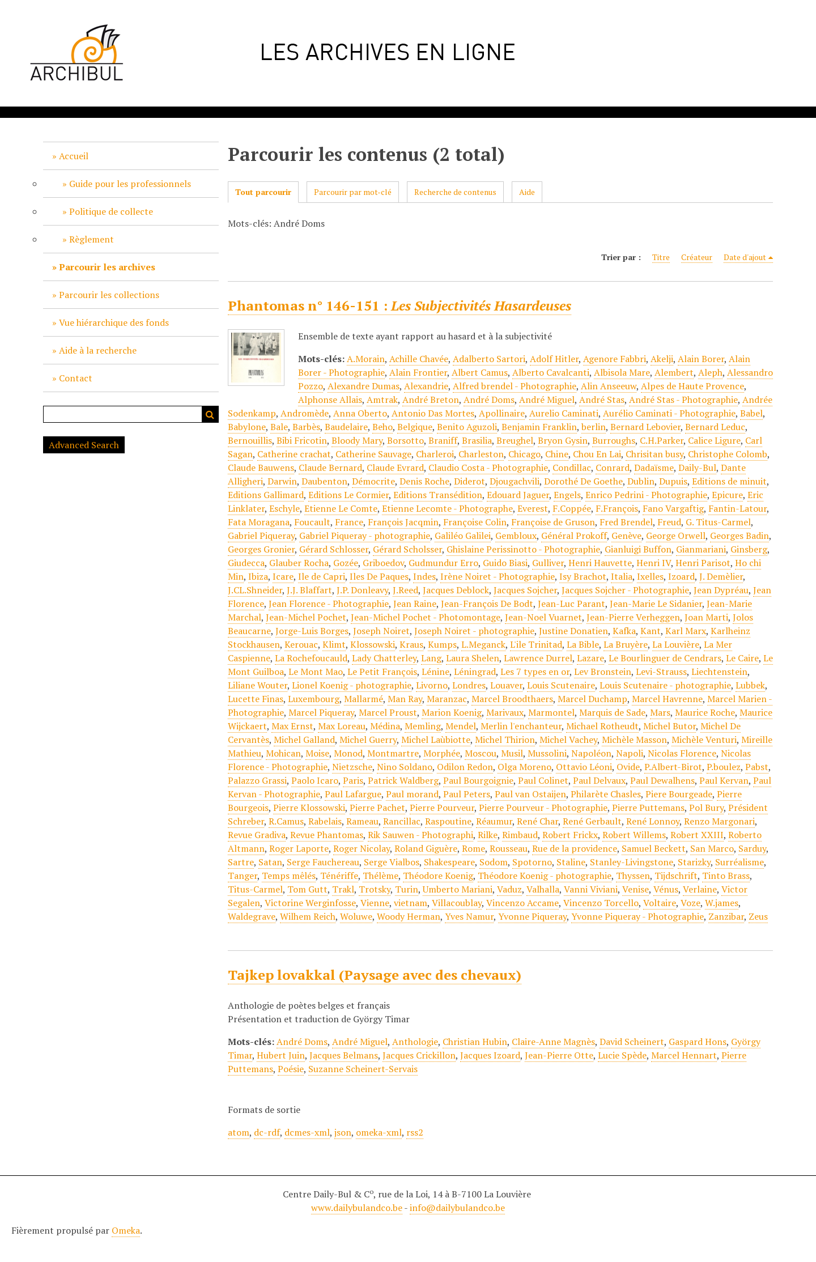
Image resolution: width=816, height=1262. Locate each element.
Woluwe (356, 916)
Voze (690, 902)
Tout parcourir (263, 191)
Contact (75, 378)
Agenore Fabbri (614, 358)
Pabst (756, 766)
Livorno (432, 685)
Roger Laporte (299, 848)
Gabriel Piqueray (261, 535)
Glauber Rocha (299, 562)
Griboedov (383, 562)
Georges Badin (739, 535)
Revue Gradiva (257, 834)
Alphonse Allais (330, 399)
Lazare (590, 658)
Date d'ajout (745, 257)
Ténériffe (339, 875)
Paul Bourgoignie (478, 780)
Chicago (524, 454)
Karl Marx (685, 630)
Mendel (460, 726)
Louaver (506, 685)
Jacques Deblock (456, 590)
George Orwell (676, 535)
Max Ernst (292, 726)
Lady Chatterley (384, 658)
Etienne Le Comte (340, 508)
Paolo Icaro (314, 780)
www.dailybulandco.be (356, 1207)
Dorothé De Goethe (583, 481)
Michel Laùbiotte (435, 739)
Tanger (242, 875)
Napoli (629, 753)
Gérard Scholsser (407, 549)
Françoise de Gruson (553, 522)
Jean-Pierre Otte (559, 1055)
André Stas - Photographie (683, 399)
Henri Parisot (702, 562)
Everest (532, 508)
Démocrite (373, 481)
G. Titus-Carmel (718, 522)
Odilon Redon (465, 766)
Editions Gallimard (266, 494)
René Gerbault (592, 821)
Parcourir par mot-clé (353, 191)
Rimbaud (520, 834)
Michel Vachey (568, 739)
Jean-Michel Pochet (306, 617)
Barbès (306, 426)
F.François (617, 508)
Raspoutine (448, 821)
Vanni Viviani (591, 889)
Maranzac (447, 698)
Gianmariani (701, 549)
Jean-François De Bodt (487, 603)
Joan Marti (706, 617)
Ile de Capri (321, 576)
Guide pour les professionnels (130, 183)
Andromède (304, 413)
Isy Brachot (582, 576)
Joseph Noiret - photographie (474, 630)
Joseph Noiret (381, 630)
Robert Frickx (570, 834)
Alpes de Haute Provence (692, 386)
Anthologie (415, 1041)
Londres (469, 685)
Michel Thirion (505, 739)
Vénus (665, 889)
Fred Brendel (626, 522)
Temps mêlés (289, 875)
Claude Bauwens (261, 467)
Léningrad (475, 671)
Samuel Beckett (654, 848)
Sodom (493, 862)
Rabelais (325, 821)
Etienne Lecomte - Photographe (447, 508)
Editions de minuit (729, 481)
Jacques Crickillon (419, 1055)
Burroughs (613, 440)
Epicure (727, 494)
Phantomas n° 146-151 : (399, 305)
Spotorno (532, 862)
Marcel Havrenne (667, 698)
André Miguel (547, 399)
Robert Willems (634, 834)
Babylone (247, 426)
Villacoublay (457, 902)
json (342, 1132)
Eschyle (284, 508)
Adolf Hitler (554, 358)
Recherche (210, 414)
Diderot (469, 481)
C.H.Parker (661, 440)
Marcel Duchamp (592, 698)
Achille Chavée (418, 358)
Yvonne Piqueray (532, 916)
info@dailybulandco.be (457, 1207)
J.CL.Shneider (255, 590)
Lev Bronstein (602, 671)
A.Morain (366, 358)
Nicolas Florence (682, 753)
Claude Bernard (330, 467)
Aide (527, 191)
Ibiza (258, 576)
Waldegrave (251, 916)
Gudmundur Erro (443, 562)
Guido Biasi (505, 562)
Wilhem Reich (307, 916)
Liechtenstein (719, 671)
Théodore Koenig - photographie (544, 875)
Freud (669, 522)
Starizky (694, 862)
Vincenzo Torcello (601, 902)
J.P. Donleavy (362, 590)
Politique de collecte (111, 211)
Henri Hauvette (600, 562)
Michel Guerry (368, 739)
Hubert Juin (281, 1055)
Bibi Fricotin (302, 440)
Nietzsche (352, 766)
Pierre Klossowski (309, 807)
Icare (283, 576)
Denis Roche (424, 481)
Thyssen (633, 875)
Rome (473, 848)
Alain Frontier (418, 372)
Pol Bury (706, 807)
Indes (424, 576)
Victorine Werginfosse (310, 902)
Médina (385, 726)
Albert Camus (480, 372)
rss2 (414, 1132)
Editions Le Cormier (348, 494)
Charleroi (435, 454)
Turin (406, 889)
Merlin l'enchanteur (521, 726)
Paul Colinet (543, 780)
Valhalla (542, 889)
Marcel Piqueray (321, 712)
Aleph (710, 372)
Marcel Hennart (684, 1055)
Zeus (758, 916)
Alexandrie (426, 386)
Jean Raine (414, 603)
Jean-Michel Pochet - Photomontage (425, 617)
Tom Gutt (307, 889)
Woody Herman (408, 916)
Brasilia (477, 440)
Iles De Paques (379, 576)
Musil (512, 753)
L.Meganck (483, 644)
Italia (621, 576)
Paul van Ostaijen (530, 794)
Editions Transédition (437, 494)
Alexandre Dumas (364, 386)
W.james (721, 902)
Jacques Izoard (490, 1055)
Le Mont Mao (315, 671)
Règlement (91, 239)
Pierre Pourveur (442, 807)
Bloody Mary (357, 440)
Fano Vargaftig (673, 508)
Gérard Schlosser (333, 549)
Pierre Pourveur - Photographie (543, 807)
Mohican (283, 753)
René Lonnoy (652, 821)
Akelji (662, 358)
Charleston (481, 454)
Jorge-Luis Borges (311, 630)
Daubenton (324, 481)
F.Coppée (571, 508)
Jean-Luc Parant (571, 603)
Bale (279, 426)
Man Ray (405, 698)
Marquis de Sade (612, 712)
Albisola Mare (622, 372)
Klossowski (372, 644)
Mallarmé (363, 698)
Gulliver (548, 562)
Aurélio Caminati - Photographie (669, 413)
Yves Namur (469, 916)
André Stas (601, 399)
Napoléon (591, 753)
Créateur (696, 257)
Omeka (126, 1230)
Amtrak (382, 399)
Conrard (613, 467)
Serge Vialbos (391, 862)
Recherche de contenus (455, 191)
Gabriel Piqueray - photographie (364, 535)
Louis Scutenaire (561, 685)
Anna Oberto (360, 413)
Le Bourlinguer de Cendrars (665, 658)
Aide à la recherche (98, 350)
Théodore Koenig (438, 875)
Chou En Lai (597, 454)
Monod (348, 753)
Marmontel (551, 712)
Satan (270, 862)
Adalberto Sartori (489, 358)
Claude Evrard (395, 467)
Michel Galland (304, 739)
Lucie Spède (622, 1055)
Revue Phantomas (326, 834)
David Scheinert (632, 1041)
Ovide (628, 766)
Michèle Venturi (704, 739)
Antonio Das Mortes (433, 413)
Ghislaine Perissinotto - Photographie (523, 549)
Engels (567, 494)
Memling (423, 726)
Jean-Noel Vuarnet (543, 617)
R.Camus (286, 821)
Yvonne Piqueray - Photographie (637, 916)
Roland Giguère (425, 848)
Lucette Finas (255, 698)
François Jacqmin (403, 522)
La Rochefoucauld (311, 658)
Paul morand (412, 794)
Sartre (241, 862)
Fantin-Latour (737, 508)
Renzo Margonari (719, 821)
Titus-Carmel (255, 889)
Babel (751, 413)
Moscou (480, 753)
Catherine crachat (294, 454)
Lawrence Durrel (538, 658)
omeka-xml (379, 1132)
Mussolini (547, 753)
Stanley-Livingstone (631, 862)
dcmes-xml (307, 1132)
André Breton (430, 399)
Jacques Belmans (343, 1055)
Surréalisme (739, 862)
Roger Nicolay (361, 848)
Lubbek (750, 685)
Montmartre (393, 753)
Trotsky (374, 889)
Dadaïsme (654, 467)
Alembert (674, 372)
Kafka (624, 630)
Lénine (435, 671)
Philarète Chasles (606, 794)
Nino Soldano (404, 766)
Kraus (411, 644)
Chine (556, 454)
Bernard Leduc (715, 426)
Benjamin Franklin (539, 426)
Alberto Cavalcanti (550, 372)
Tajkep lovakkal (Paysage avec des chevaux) (374, 975)
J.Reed (405, 590)
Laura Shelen (472, 658)
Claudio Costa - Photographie (488, 467)
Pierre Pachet (377, 807)
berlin (593, 426)
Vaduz (509, 889)
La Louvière (675, 644)
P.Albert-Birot (673, 766)
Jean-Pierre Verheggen (633, 617)
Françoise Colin (475, 522)
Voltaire (659, 902)
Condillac (571, 467)
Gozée (345, 562)
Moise (317, 753)
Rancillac (401, 821)
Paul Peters (466, 794)
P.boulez (724, 766)
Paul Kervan (724, 780)
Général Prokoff (574, 535)
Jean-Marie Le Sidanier (656, 603)
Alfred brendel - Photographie (514, 386)
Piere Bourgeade (678, 794)
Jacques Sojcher (525, 590)
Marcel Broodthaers (512, 698)
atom (238, 1132)
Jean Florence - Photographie (329, 603)
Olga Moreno (524, 766)
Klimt (334, 644)
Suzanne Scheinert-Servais (363, 1069)
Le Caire (742, 658)
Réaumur (494, 821)
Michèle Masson (634, 739)
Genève (626, 535)
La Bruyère (626, 644)
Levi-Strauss (661, 671)
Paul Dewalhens (662, 780)
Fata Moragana (259, 522)
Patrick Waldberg (403, 780)
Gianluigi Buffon (638, 549)
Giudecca (246, 562)
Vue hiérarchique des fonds (114, 322)
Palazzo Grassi (257, 780)
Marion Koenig (452, 712)
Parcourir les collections (109, 294)
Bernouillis (250, 440)
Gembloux (516, 535)
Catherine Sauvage (373, 454)
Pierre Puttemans (648, 807)
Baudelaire (346, 426)
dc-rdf (267, 1132)
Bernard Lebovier (645, 426)
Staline (570, 862)
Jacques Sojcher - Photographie (625, 590)
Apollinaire (502, 413)
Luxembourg (313, 698)
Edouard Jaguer (518, 494)
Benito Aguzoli (467, 426)
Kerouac (301, 644)
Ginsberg (748, 549)
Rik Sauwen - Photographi (420, 834)
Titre (661, 257)
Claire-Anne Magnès (553, 1041)
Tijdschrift (676, 875)
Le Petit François (382, 671)
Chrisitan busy (654, 454)
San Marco (712, 848)
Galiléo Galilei (463, 535)
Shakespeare (449, 862)
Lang (431, 658)
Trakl (343, 889)
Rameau (362, 821)
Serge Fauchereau (323, 862)
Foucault (312, 522)
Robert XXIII (697, 834)
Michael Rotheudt (602, 726)
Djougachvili (514, 481)
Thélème (380, 875)
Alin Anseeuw (608, 386)
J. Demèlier (721, 576)
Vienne (374, 902)
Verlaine (700, 889)
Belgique (414, 426)
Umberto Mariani (457, 889)
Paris (353, 780)
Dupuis (673, 481)
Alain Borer (701, 358)
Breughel (514, 440)
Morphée (441, 753)
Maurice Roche (705, 712)
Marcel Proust (388, 712)
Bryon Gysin (563, 440)
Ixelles (650, 576)
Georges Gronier (261, 549)
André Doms (489, 399)
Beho (382, 426)
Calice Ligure (714, 440)
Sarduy (752, 848)
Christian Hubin (475, 1041)
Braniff (442, 440)
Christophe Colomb (727, 454)
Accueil (73, 156)
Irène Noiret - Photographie (497, 576)
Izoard (681, 576)
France (349, 522)
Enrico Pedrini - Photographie (646, 494)
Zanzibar (726, 916)
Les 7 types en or (535, 671)
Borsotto (405, 440)
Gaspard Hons (697, 1041)
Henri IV (653, 562)
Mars (660, 712)
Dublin (640, 481)
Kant (650, 630)
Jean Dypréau (721, 590)
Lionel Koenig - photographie (351, 685)
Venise (635, 889)
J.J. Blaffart (309, 590)
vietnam (410, 902)
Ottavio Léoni (584, 766)
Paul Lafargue (353, 794)
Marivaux (505, 712)
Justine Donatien (573, 630)
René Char (537, 821)
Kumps (442, 644)
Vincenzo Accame (522, 902)
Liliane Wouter (257, 685)
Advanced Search (84, 445)
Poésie (291, 1069)
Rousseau (509, 848)
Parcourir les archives (107, 267)
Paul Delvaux (599, 780)
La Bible (583, 644)
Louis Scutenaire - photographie (665, 685)
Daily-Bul (697, 467)
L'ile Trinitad (536, 644)
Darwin (282, 481)
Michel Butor (669, 726)
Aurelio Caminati (563, 413)
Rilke (488, 834)
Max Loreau (342, 726)
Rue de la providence (574, 848)
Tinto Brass (726, 875)
